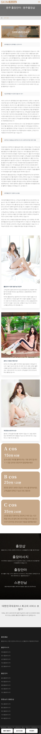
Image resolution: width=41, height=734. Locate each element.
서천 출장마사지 (5, 714)
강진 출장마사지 (5, 666)
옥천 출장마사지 (5, 681)
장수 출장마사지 (5, 655)
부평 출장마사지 (5, 652)
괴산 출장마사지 (5, 692)
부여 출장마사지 (5, 718)
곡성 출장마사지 (5, 662)
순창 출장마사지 (5, 659)
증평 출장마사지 (5, 685)
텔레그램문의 (7, 730)
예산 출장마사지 (5, 704)
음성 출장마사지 (5, 678)
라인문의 (31, 730)
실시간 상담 (19, 730)
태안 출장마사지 (5, 711)
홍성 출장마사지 (5, 707)
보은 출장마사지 (5, 688)
